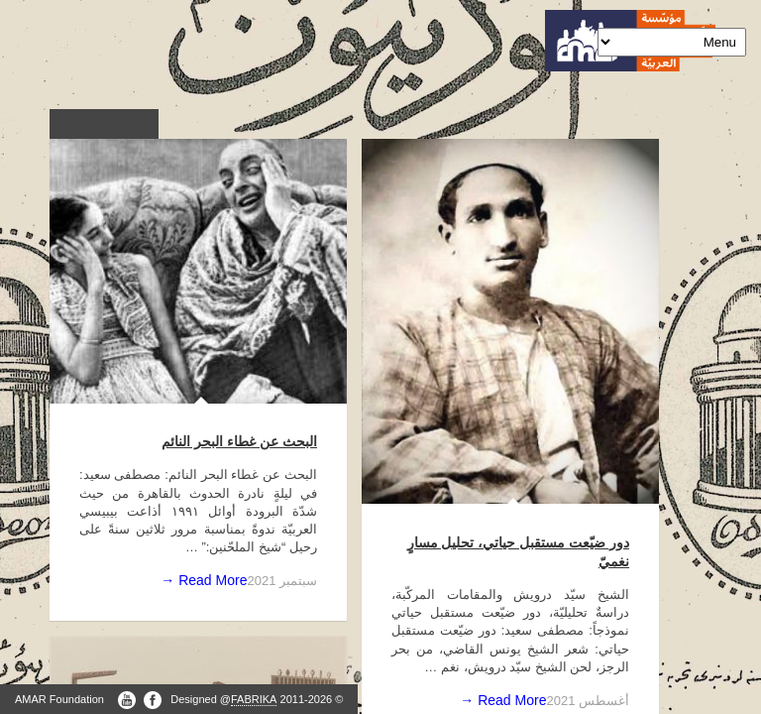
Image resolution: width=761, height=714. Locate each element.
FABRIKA (253, 699)
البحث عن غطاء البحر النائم (239, 441)
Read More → (204, 580)
